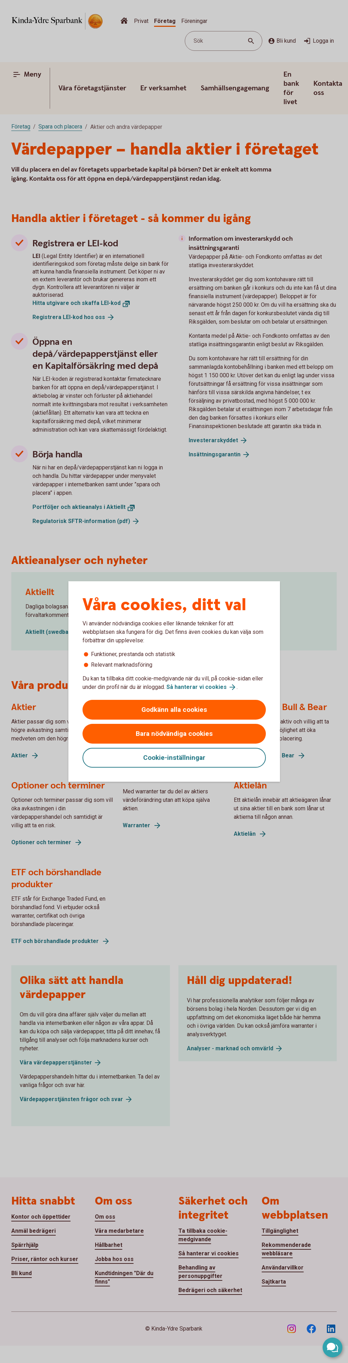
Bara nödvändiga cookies (174, 733)
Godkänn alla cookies (174, 709)
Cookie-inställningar (174, 757)
